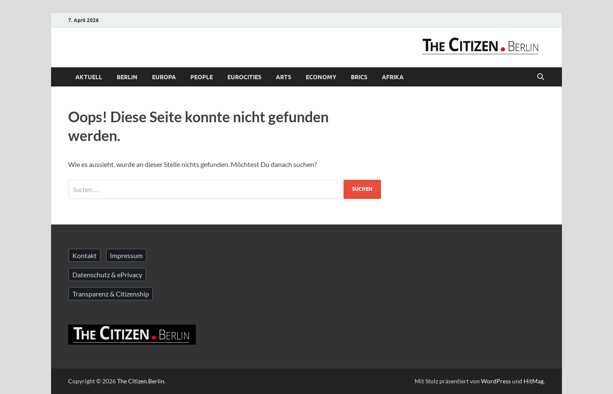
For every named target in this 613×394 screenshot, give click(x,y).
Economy (321, 77)
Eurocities (244, 77)
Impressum (126, 255)
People (201, 77)
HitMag (534, 381)
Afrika (393, 77)
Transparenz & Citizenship (110, 294)
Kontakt (84, 255)
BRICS (359, 77)
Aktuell (88, 77)
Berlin (127, 77)
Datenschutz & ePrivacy (107, 274)
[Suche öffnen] (540, 77)
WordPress (496, 381)
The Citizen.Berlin (140, 381)
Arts (283, 77)
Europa (164, 77)
